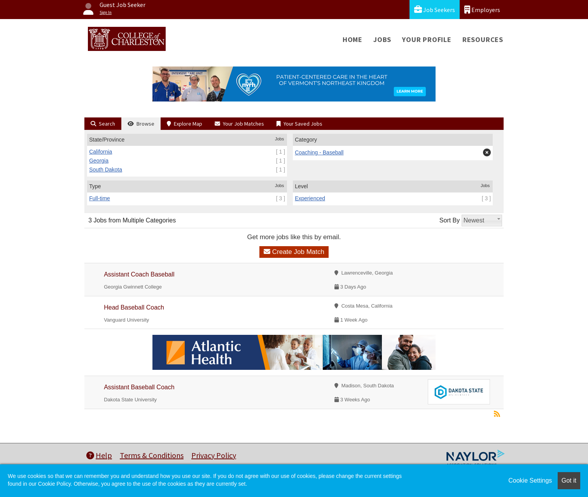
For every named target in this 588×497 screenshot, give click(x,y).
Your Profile (427, 39)
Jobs (382, 39)
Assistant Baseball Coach (139, 387)
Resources (482, 39)
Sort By (449, 220)
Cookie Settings (530, 480)
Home (352, 39)
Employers (482, 9)
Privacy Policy (213, 455)
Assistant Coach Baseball (139, 274)
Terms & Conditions (152, 455)
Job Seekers (434, 9)
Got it (569, 480)
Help (99, 455)
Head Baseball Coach (134, 307)
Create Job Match (294, 252)
